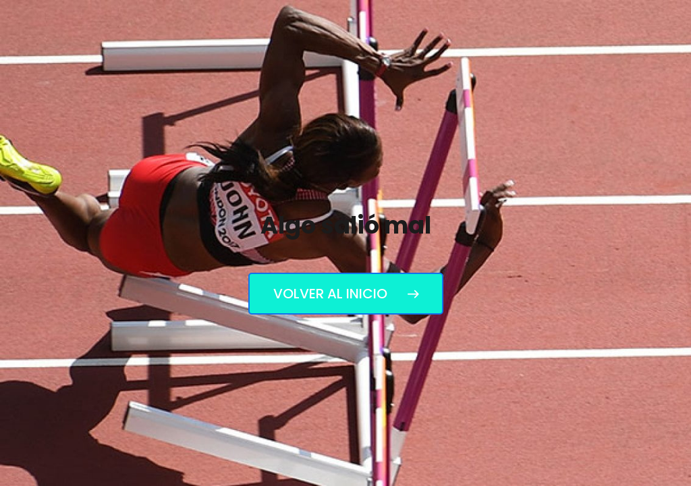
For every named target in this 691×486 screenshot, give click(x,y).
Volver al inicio (345, 293)
